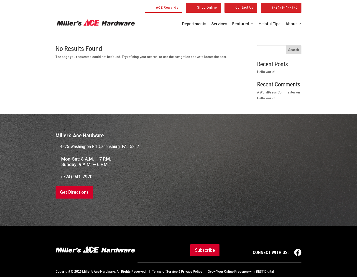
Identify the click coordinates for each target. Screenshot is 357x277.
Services (219, 24)
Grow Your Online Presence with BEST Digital (241, 272)
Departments (194, 24)
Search (293, 50)
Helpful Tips (269, 24)
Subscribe (205, 250)
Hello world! (266, 72)
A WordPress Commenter (276, 92)
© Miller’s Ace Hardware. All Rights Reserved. (109, 272)
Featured (240, 24)
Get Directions (74, 192)
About (291, 24)
